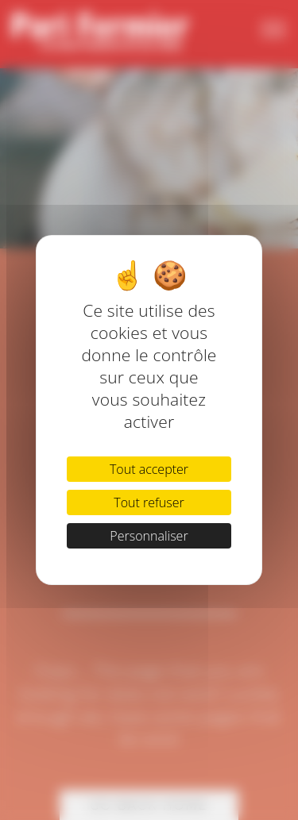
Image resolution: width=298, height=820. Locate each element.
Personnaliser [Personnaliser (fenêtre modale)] (149, 536)
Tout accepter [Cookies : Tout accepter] (149, 469)
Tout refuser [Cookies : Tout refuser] (149, 502)
